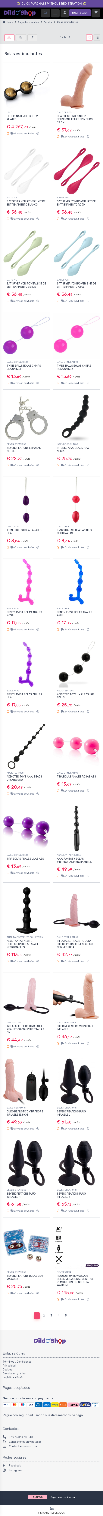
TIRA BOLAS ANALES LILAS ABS (25, 858)
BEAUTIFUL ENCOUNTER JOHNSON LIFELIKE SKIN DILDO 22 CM (75, 119)
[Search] (45, 13)
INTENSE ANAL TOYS (68, 444)
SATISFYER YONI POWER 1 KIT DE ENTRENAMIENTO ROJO (76, 203)
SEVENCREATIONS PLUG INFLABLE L (71, 1113)
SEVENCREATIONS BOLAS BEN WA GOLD (25, 1277)
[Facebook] (51, 1466)
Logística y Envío (13, 1377)
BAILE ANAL (13, 526)
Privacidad (9, 1365)
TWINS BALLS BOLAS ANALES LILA (24, 532)
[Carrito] (96, 13)
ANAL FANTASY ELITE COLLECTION (25, 937)
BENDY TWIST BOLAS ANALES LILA (24, 696)
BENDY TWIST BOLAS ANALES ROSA (24, 614)
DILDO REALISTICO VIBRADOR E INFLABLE (75, 1028)
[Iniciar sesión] (76, 13)
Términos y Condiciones (17, 1361)
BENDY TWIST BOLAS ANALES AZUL (74, 614)
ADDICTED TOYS (65, 690)
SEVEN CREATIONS (17, 444)
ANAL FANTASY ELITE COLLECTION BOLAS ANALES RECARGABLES (23, 944)
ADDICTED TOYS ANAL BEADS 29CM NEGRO (24, 778)
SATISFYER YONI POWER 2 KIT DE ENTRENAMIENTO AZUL (76, 285)
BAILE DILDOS (64, 112)
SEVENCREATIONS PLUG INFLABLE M (21, 1195)
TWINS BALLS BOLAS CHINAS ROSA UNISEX (74, 367)
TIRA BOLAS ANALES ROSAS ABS (76, 776)
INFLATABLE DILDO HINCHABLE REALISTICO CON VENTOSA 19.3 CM (25, 1029)
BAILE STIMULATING (17, 362)
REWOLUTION (64, 1272)
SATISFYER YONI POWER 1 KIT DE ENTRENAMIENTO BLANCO (26, 203)
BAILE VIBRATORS (66, 1022)
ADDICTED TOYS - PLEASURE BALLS (75, 696)
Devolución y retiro (14, 1373)
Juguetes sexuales (28, 22)
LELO (9, 112)
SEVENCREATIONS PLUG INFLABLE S (71, 1195)
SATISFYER (12, 197)
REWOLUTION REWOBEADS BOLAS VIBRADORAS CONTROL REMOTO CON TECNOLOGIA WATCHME (75, 1280)
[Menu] (55, 13)
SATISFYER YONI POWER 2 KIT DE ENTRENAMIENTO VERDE (26, 285)
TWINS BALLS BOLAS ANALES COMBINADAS (74, 532)
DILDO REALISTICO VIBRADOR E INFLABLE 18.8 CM (25, 1113)
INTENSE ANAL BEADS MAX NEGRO (73, 449)
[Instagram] (51, 1470)
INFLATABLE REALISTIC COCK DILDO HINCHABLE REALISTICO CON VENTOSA (75, 944)
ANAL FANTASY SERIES (69, 855)
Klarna (71, 1497)
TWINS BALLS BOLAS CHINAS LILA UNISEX (24, 367)
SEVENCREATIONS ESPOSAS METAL (24, 449)
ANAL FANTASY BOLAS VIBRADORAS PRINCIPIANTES (74, 860)
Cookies (7, 1369)
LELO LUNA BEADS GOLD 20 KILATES (23, 118)
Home (10, 22)
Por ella (48, 22)
